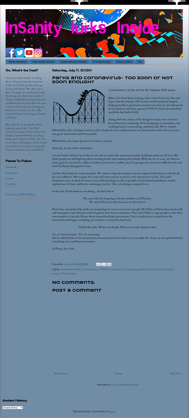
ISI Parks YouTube (102, 62)
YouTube (11, 184)
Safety (142, 269)
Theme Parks (68, 273)
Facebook (11, 167)
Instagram (11, 173)
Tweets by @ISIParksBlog (20, 194)
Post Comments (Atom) (125, 384)
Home (118, 373)
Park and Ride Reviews (43, 62)
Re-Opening (130, 269)
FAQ (140, 62)
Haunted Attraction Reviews (73, 62)
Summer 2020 (155, 269)
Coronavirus (90, 269)
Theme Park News (17, 62)
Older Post (175, 373)
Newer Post (61, 373)
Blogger (110, 411)
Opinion (116, 269)
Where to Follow (124, 62)
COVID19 (104, 269)
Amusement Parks (70, 269)
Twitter (10, 178)
